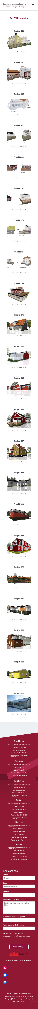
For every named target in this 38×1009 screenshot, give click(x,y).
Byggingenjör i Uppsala (19, 840)
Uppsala (22, 999)
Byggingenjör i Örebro (19, 818)
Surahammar (23, 993)
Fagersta (15, 993)
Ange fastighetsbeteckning (14, 925)
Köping (18, 996)
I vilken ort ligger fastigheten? (15, 916)
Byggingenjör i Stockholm (19, 756)
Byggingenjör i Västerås (19, 776)
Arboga (23, 996)
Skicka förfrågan (19, 946)
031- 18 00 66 (22, 856)
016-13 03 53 (21, 793)
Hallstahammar (10, 996)
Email (6, 883)
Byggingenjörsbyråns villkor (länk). (16, 936)
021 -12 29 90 (22, 773)
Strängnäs (29, 999)
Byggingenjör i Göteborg (19, 859)
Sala (29, 993)
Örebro (23, 1001)
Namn (6, 874)
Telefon (6, 891)
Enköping (8, 999)
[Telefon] (19, 895)
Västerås (9, 993)
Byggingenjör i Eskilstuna (19, 795)
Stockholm (16, 1001)
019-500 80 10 (22, 815)
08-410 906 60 (22, 753)
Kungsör (29, 996)
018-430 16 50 (22, 837)
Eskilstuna (15, 999)
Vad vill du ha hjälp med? (13, 900)
